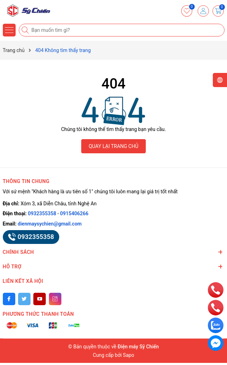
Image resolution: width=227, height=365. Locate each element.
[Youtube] (39, 299)
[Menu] (9, 30)
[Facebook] (9, 299)
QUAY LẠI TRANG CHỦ (113, 146)
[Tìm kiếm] (26, 30)
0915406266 (74, 213)
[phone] (215, 289)
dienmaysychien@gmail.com (50, 224)
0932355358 (42, 213)
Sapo (128, 355)
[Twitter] (24, 299)
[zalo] (215, 325)
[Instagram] (55, 299)
